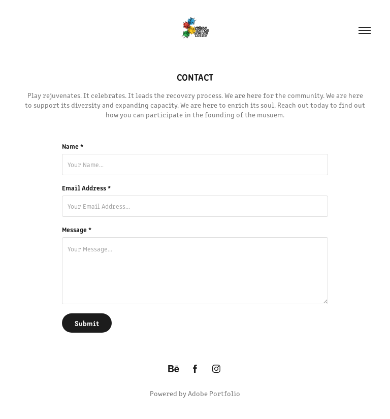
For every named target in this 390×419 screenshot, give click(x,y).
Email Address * (86, 187)
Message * (76, 229)
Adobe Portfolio (214, 393)
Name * (72, 146)
